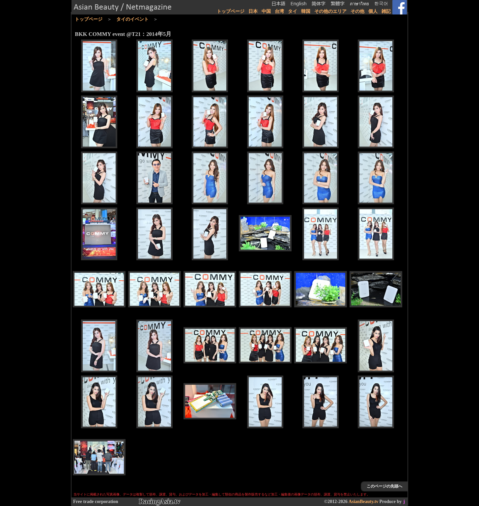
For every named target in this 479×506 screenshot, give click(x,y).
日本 (253, 11)
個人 (373, 11)
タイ (292, 11)
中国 (266, 11)
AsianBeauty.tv (364, 501)
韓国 (305, 11)
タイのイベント (132, 19)
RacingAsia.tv (159, 501)
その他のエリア (330, 11)
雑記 (386, 11)
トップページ (230, 11)
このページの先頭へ (384, 486)
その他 (357, 11)
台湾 (279, 11)
